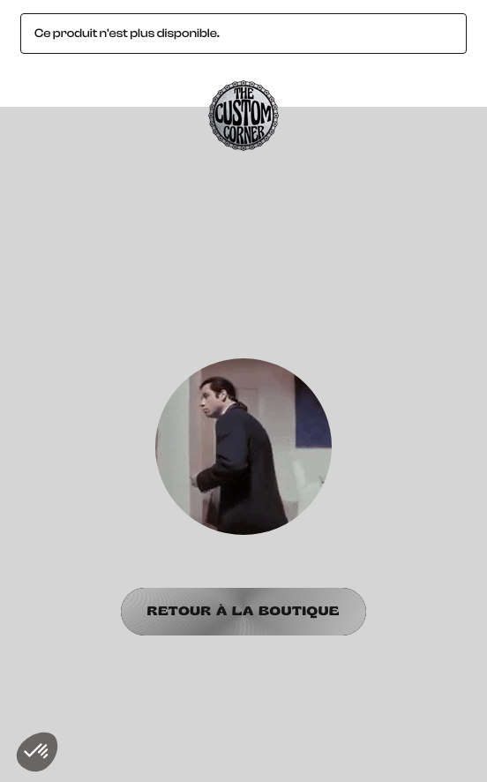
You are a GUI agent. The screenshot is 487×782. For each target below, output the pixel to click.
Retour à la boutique (243, 611)
